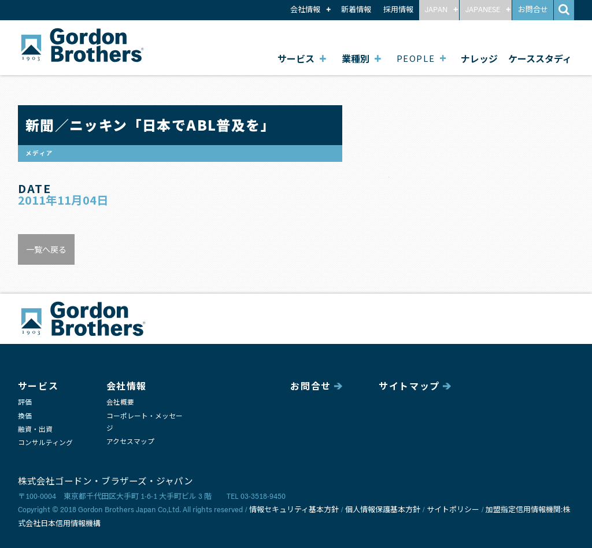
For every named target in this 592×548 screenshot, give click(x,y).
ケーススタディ (540, 58)
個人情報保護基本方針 (382, 510)
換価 (25, 416)
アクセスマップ (130, 442)
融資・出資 (35, 430)
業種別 (355, 58)
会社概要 (120, 402)
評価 (25, 402)
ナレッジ (479, 58)
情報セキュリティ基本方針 (294, 510)
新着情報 (356, 10)
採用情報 (398, 10)
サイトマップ (409, 386)
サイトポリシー (453, 510)
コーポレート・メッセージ (144, 422)
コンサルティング (45, 443)
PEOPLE (416, 58)
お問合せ (533, 10)
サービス (296, 58)
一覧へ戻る (46, 249)
